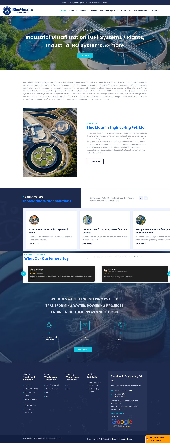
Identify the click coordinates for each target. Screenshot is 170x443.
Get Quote (85, 55)
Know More (95, 162)
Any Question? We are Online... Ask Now (157, 439)
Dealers (93, 11)
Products (83, 11)
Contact (121, 439)
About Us (73, 11)
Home (63, 11)
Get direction (117, 414)
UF (47, 393)
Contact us (126, 11)
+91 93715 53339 (120, 397)
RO (47, 396)
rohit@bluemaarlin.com (123, 390)
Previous (141, 198)
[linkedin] (112, 416)
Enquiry (155, 11)
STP (68, 385)
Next (146, 198)
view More (34, 244)
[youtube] (115, 416)
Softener (28, 385)
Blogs (114, 439)
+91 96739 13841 (120, 394)
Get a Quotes (83, 350)
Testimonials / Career (109, 11)
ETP (68, 389)
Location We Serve (141, 11)
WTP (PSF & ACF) (31, 389)
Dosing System (52, 389)
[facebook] (117, 416)
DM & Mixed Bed (31, 399)
